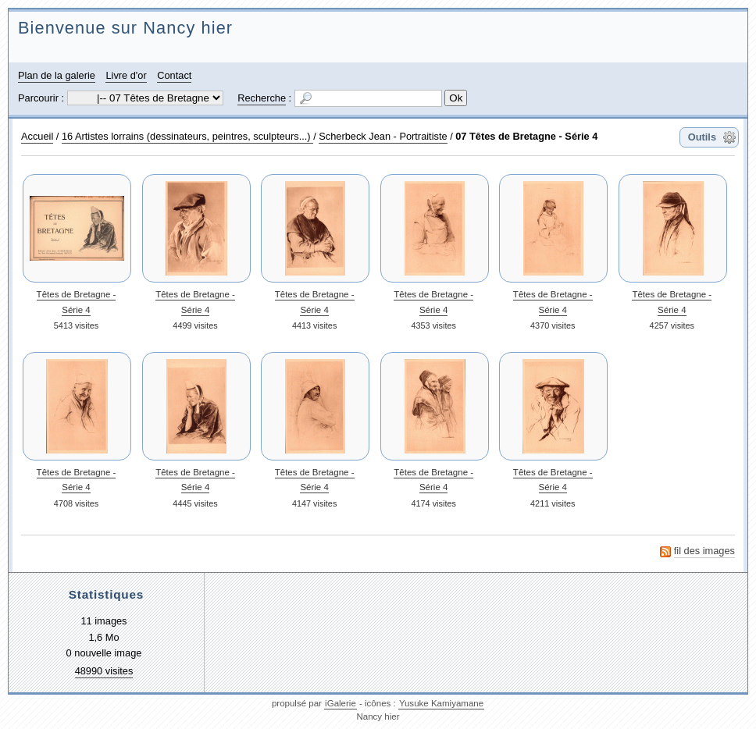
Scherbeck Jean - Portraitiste (383, 136)
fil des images (704, 551)
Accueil (37, 136)
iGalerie (340, 703)
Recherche (261, 98)
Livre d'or (125, 75)
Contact (174, 75)
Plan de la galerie (56, 75)
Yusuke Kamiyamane (441, 703)
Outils (702, 137)
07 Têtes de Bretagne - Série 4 (526, 136)
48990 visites (104, 671)
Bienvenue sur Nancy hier (125, 27)
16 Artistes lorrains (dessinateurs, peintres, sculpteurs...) (187, 136)
